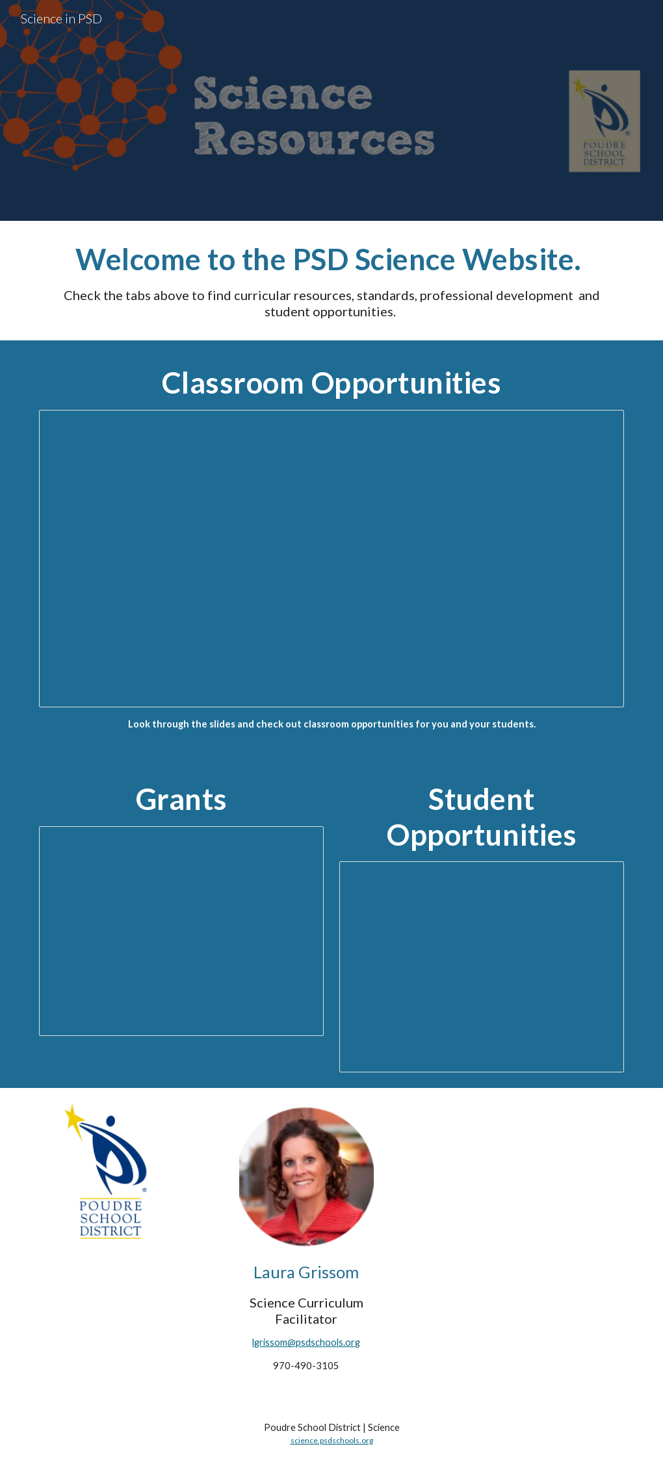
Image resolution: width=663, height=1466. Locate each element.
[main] (332, 280)
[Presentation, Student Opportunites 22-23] (482, 966)
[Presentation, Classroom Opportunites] (332, 558)
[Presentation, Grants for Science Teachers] (181, 931)
